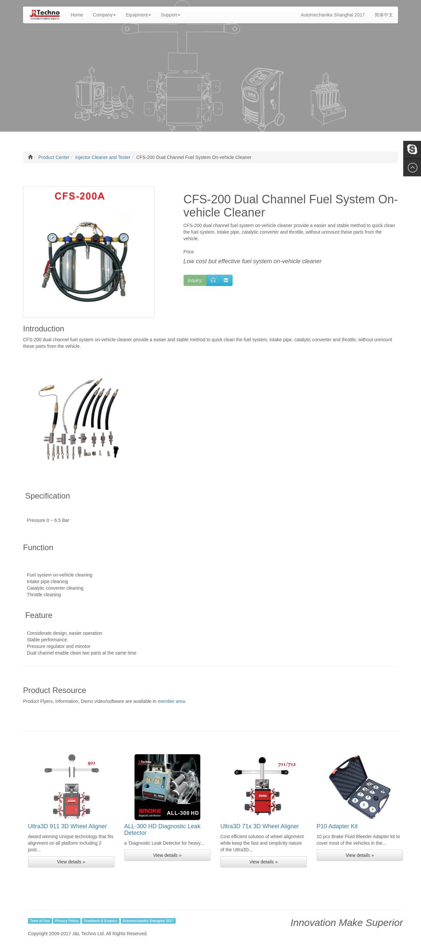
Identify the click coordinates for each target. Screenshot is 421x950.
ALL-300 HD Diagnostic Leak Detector (162, 829)
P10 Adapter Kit (337, 826)
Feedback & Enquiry (100, 921)
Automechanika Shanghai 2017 (333, 14)
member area (171, 701)
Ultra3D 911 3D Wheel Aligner (67, 826)
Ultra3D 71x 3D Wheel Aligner (259, 826)
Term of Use (40, 921)
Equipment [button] (138, 14)
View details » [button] (71, 861)
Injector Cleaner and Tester (103, 157)
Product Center (53, 157)
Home (79, 14)
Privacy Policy (67, 921)
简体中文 (384, 14)
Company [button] (104, 14)
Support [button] (170, 14)
